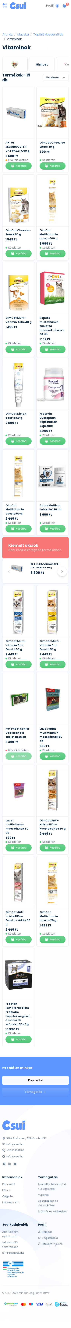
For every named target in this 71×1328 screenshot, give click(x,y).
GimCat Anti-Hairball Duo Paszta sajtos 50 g (53, 824)
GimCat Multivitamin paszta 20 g (49, 916)
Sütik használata (13, 1253)
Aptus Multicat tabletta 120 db (50, 507)
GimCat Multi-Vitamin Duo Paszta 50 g (15, 645)
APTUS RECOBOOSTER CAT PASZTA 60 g (17, 147)
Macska (23, 34)
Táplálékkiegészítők (48, 34)
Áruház (7, 34)
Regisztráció (48, 1238)
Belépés (45, 1232)
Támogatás (35, 1092)
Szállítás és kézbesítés (52, 1211)
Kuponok (43, 1195)
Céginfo (7, 1196)
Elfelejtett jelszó (50, 1244)
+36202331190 (13, 1150)
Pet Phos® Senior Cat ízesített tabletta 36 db (17, 733)
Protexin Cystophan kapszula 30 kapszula (48, 420)
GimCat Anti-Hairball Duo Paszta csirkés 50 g (17, 918)
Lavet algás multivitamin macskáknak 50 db (51, 735)
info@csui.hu (12, 1144)
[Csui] (13, 1125)
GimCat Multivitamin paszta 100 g (49, 234)
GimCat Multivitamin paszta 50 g (14, 509)
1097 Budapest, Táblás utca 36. (24, 1138)
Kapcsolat (35, 1080)
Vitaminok (14, 39)
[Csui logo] (18, 5)
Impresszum (10, 1202)
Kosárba (19, 166)
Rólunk (6, 1190)
